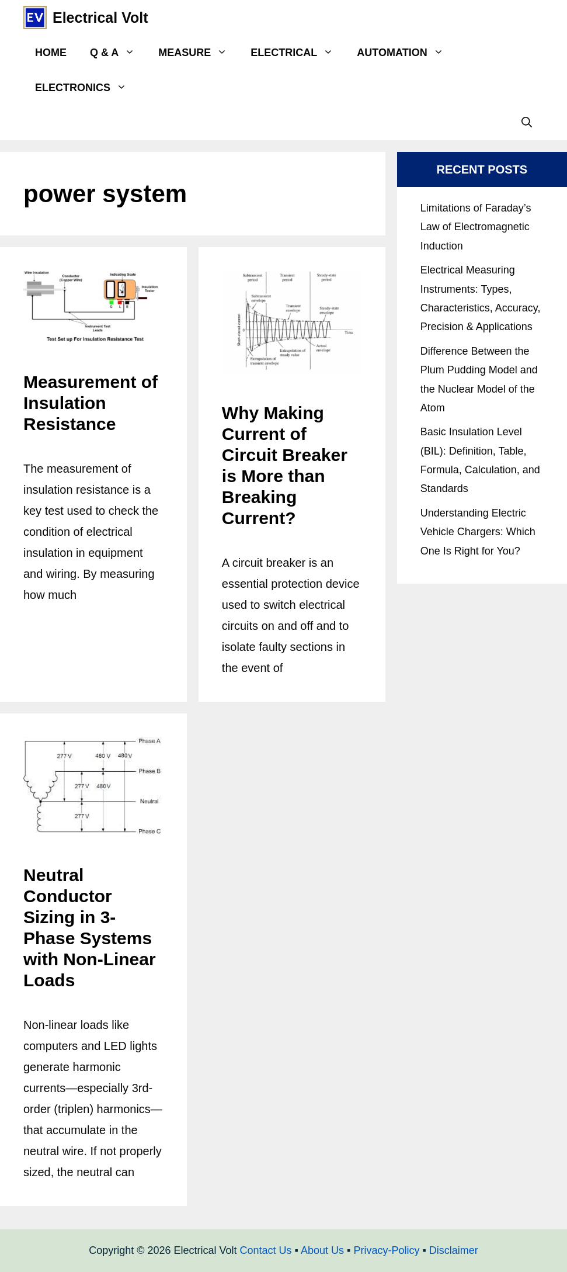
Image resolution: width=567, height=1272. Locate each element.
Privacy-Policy (386, 1250)
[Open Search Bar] (527, 122)
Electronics (86, 87)
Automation (406, 52)
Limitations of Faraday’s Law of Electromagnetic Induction (475, 227)
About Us (322, 1250)
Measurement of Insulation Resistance (90, 403)
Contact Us (266, 1250)
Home (51, 52)
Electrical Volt (100, 17)
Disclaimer (453, 1250)
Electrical (298, 52)
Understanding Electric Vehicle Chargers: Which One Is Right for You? (477, 532)
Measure (198, 52)
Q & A (118, 52)
